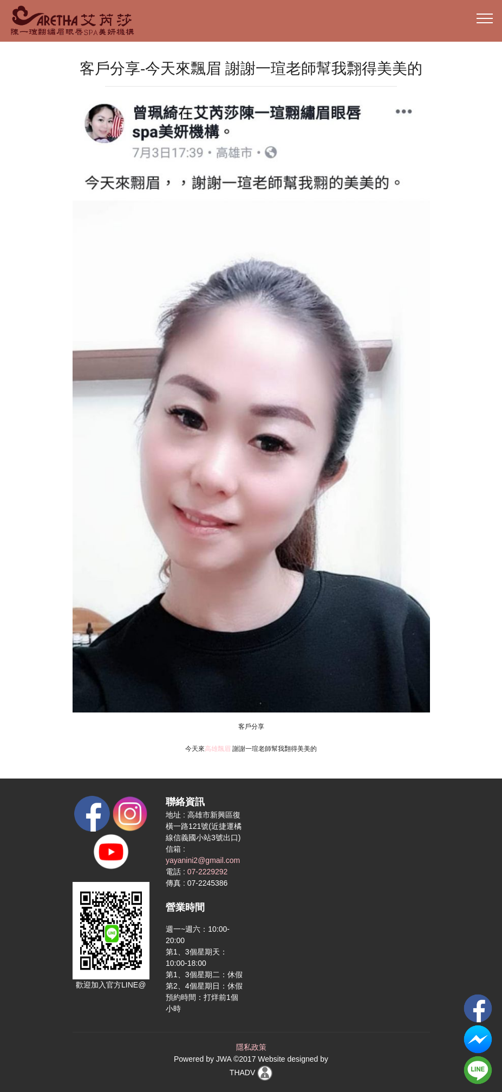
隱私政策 (251, 1047)
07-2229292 (207, 871)
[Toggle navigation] (485, 18)
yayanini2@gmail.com (203, 860)
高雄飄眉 (218, 749)
